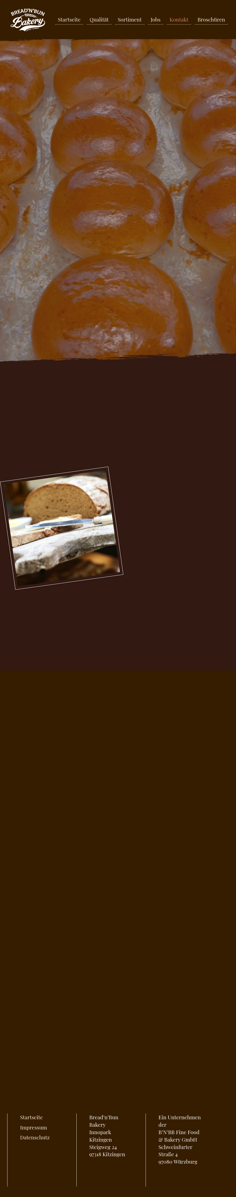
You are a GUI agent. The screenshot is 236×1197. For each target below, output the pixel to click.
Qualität (99, 19)
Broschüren (211, 19)
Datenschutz (35, 1137)
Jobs (156, 19)
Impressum (33, 1127)
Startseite (69, 19)
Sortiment (130, 19)
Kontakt (179, 19)
